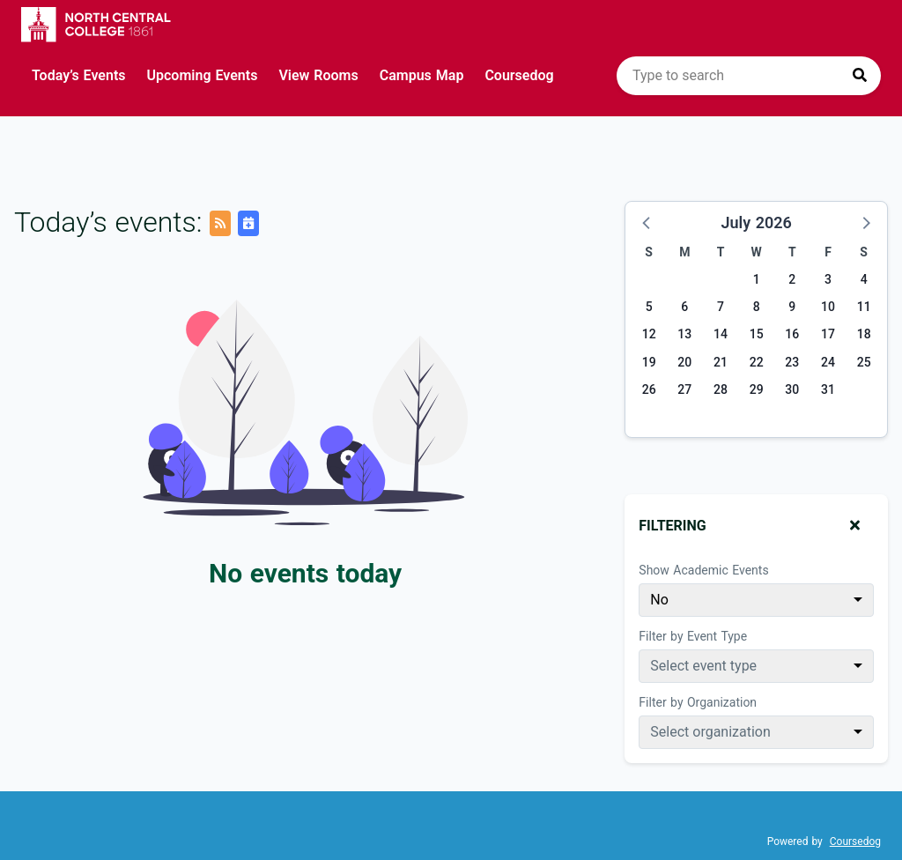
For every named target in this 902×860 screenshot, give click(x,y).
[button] (647, 222)
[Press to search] (860, 75)
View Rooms (318, 75)
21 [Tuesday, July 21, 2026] (720, 362)
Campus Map (422, 75)
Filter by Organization (698, 702)
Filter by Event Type (693, 636)
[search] (749, 75)
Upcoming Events (202, 75)
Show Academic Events (703, 570)
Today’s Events (79, 75)
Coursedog (518, 75)
